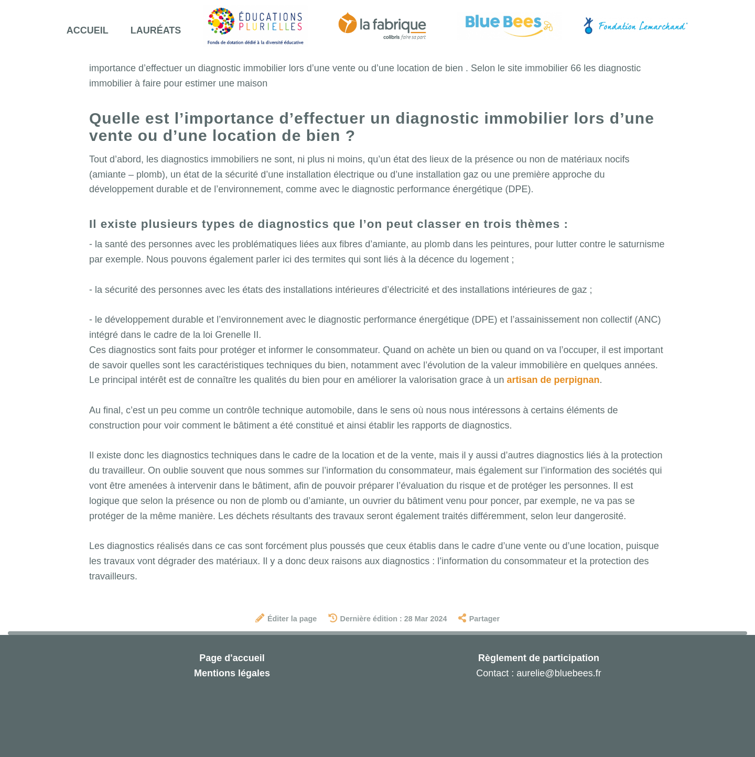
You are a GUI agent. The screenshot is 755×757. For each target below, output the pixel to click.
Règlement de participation (538, 658)
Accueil (88, 30)
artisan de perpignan (552, 380)
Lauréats (156, 30)
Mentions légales (232, 673)
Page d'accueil (231, 658)
